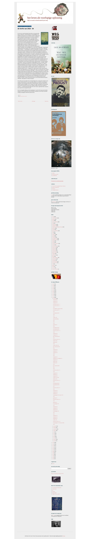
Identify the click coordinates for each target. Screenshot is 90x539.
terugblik (53, 253)
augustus (54, 430)
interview (53, 188)
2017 (53, 295)
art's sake (53, 267)
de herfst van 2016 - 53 (56, 370)
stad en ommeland (55, 221)
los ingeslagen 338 (56, 411)
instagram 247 (55, 393)
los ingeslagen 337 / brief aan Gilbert (58, 422)
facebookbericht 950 (56, 383)
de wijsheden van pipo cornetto (57, 308)
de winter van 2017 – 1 (56, 310)
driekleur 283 (55, 362)
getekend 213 (55, 324)
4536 (54, 389)
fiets (53, 223)
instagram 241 (55, 418)
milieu (53, 242)
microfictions (54, 258)
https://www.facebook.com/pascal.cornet (57, 473)
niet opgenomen (54, 238)
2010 (53, 449)
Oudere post (46, 101)
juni (54, 433)
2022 (53, 288)
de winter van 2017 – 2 (56, 305)
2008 (53, 452)
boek (20, 96)
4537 (54, 386)
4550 (54, 323)
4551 (54, 321)
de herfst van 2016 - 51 (56, 387)
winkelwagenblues (55, 257)
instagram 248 (55, 392)
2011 (53, 448)
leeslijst (53, 173)
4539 (54, 371)
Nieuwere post (20, 101)
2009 (53, 451)
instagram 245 (55, 408)
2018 (53, 294)
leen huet (53, 491)
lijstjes (53, 256)
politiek (53, 219)
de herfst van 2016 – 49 (56, 421)
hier (53, 515)
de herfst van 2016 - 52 (56, 380)
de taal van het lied (55, 269)
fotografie (53, 234)
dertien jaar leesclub (55, 174)
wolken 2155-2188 (56, 377)
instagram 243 (55, 415)
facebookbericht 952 (56, 327)
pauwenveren (54, 255)
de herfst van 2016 (24, 96)
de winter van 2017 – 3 (56, 304)
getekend (53, 228)
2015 (53, 442)
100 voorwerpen (54, 261)
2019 (53, 292)
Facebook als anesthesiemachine (57, 181)
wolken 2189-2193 (56, 345)
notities (53, 229)
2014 (53, 444)
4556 (54, 307)
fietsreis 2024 (54, 247)
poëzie (53, 235)
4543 (54, 355)
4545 (54, 348)
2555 (54, 311)
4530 (54, 424)
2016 (53, 297)
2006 (53, 455)
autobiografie (54, 225)
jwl (52, 490)
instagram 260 (55, 333)
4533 (54, 405)
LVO (53, 233)
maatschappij (54, 224)
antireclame (54, 248)
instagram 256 (55, 352)
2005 (53, 457)
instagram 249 (55, 390)
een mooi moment (55, 246)
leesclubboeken (54, 175)
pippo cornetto (54, 252)
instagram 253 (55, 359)
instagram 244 (55, 409)
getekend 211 (55, 402)
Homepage (33, 101)
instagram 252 (55, 373)
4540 (54, 368)
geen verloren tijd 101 (56, 336)
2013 (53, 445)
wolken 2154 (55, 419)
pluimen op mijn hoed (55, 187)
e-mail (53, 463)
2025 (53, 284)
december (54, 298)
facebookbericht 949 (56, 384)
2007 (53, 454)
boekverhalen (54, 251)
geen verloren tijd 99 (56, 365)
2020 (53, 291)
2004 (53, 458)
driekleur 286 (55, 340)
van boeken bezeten (55, 243)
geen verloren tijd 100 (56, 346)
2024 (53, 285)
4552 (54, 320)
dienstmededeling (55, 318)
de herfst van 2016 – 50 (56, 399)
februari (54, 439)
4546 (54, 343)
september (55, 429)
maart (54, 437)
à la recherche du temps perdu (56, 487)
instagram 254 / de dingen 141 (57, 358)
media (53, 220)
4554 (54, 314)
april (54, 436)
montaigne (53, 260)
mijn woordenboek (55, 230)
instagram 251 (55, 374)
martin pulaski (54, 492)
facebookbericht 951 (56, 329)
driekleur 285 (55, 342)
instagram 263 (55, 302)
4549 (54, 326)
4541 (54, 367)
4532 (54, 412)
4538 (54, 381)
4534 (54, 400)
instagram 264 (55, 301)
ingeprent (53, 265)
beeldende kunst (54, 239)
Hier (52, 194)
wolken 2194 (55, 317)
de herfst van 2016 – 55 (56, 330)
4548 (54, 332)
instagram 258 (55, 349)
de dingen (53, 237)
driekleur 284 (55, 361)
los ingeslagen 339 (56, 403)
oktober (54, 427)
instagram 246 (55, 406)
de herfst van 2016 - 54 (56, 339)
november (54, 426)
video (53, 266)
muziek (53, 244)
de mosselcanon (54, 262)
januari (54, 440)
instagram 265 (55, 299)
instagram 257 (55, 351)
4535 (54, 396)
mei (54, 434)
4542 (54, 364)
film (52, 232)
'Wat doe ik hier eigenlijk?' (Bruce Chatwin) (58, 186)
